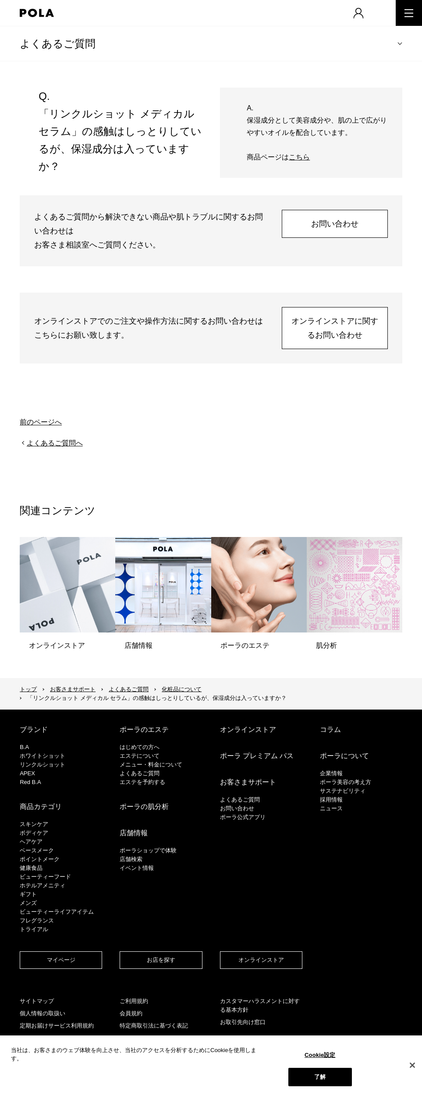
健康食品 (31, 868)
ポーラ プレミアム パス (257, 755)
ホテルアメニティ (42, 885)
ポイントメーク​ (40, 859)
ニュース (331, 808)
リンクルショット (42, 764)
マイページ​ (61, 960)
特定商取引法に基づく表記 (154, 1025)
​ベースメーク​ (37, 850)
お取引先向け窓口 (243, 1022)
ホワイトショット (42, 755)
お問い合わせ (334, 223)
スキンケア (34, 824)
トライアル (34, 929)
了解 (320, 1077)
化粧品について (182, 689)
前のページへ (41, 422)
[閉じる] (412, 1065)
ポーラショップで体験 (148, 850)
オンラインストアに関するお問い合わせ (334, 328)
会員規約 (131, 1013)
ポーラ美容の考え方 (345, 782)
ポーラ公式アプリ (243, 817)
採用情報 (331, 799)
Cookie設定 (320, 1055)
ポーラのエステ (144, 729)
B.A (24, 747)
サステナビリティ (342, 791)
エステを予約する (142, 782)
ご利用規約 (134, 1001)
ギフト (28, 894)
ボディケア (34, 833)
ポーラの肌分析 (144, 806)
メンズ (28, 903)
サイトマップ (37, 1001)
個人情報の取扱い (42, 1013)
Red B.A (30, 782)
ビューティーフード (45, 876)
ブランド (34, 729)
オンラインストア (248, 729)
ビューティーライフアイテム (57, 911)
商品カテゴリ (41, 806)
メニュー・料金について (151, 764)
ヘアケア (31, 841)
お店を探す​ (161, 960)
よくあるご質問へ (55, 443)
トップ (28, 689)
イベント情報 (137, 868)
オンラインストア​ (261, 960)
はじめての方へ (140, 747)
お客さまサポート (73, 689)
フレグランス (37, 920)
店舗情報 (134, 833)
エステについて (140, 755)
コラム (330, 729)
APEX (27, 773)
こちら (299, 157)
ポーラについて (344, 755)
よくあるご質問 (58, 43)
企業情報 (331, 773)
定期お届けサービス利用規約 (57, 1025)
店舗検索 (131, 859)
